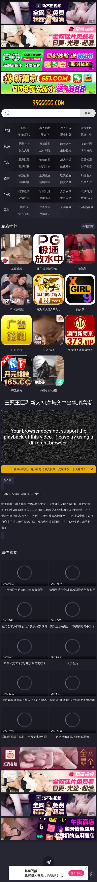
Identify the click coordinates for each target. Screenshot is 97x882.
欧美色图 (65, 175)
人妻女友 (65, 191)
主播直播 (65, 150)
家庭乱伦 (44, 191)
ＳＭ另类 (86, 150)
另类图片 (86, 182)
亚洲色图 (44, 175)
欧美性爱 (86, 159)
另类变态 (86, 166)
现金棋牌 (65, 134)
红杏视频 (24, 214)
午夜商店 (44, 207)
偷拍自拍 (44, 159)
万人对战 (65, 128)
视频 (7, 146)
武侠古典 (86, 191)
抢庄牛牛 (86, 134)
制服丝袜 (24, 166)
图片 (7, 178)
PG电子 (24, 128)
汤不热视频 (86, 207)
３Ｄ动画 (86, 143)
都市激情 (24, 191)
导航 (7, 210)
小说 (7, 194)
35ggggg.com (48, 103)
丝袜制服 (44, 150)
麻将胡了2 (24, 134)
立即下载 (76, 873)
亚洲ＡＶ (24, 143)
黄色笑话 (65, 198)
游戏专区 (86, 128)
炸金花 (45, 134)
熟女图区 (65, 182)
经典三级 (44, 166)
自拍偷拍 (44, 143)
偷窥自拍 (24, 175)
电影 (7, 162)
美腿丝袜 (24, 182)
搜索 (87, 113)
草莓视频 (65, 207)
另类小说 (44, 198)
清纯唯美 (44, 182)
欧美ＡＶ (65, 143)
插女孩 (24, 207)
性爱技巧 (86, 198)
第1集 (7, 480)
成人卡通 (65, 159)
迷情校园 (24, 198)
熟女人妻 (24, 150)
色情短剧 (44, 214)
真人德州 (44, 128)
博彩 (7, 130)
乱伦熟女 (65, 166)
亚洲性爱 (24, 159)
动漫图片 (86, 175)
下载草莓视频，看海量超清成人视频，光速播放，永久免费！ (52, 469)
